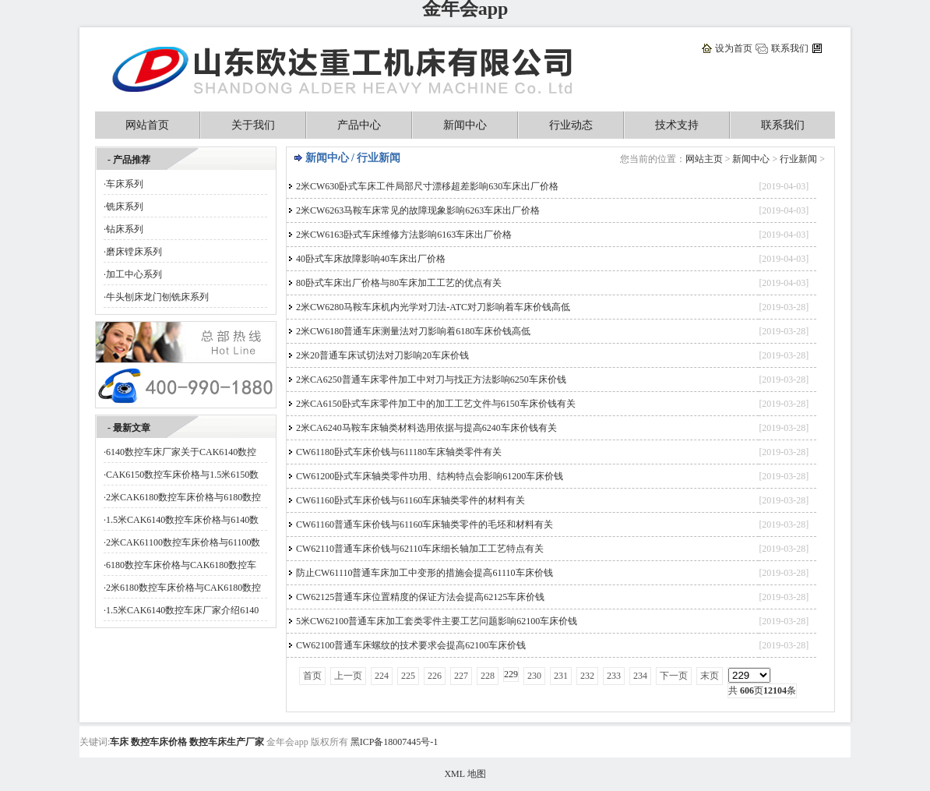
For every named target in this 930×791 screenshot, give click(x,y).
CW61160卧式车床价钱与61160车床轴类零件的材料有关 (410, 500)
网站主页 (704, 159)
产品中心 (359, 125)
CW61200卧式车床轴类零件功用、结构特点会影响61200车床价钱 (429, 476)
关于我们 (253, 125)
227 (461, 675)
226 (435, 675)
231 (561, 675)
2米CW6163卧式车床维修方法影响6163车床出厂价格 (404, 234)
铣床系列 (124, 206)
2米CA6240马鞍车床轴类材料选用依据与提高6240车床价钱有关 (426, 427)
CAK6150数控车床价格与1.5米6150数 (182, 474)
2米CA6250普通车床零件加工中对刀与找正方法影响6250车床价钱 (431, 379)
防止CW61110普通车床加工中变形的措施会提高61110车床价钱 (424, 572)
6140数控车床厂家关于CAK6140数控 (181, 452)
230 (534, 675)
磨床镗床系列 (134, 251)
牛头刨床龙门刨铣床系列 (157, 296)
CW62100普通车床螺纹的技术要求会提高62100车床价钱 (411, 645)
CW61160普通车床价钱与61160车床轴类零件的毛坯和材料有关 (424, 524)
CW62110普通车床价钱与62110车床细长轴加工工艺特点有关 (420, 548)
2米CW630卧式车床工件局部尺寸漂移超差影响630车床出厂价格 (427, 186)
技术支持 (677, 125)
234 (640, 675)
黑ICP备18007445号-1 (395, 741)
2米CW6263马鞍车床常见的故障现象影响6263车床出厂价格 (418, 210)
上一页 (348, 675)
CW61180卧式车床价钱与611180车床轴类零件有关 (399, 452)
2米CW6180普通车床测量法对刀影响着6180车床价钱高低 (413, 331)
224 (382, 675)
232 (587, 675)
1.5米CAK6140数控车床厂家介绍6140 (182, 610)
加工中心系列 (134, 274)
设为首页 (733, 48)
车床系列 (124, 183)
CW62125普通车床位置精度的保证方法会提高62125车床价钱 (420, 596)
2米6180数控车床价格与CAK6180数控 (183, 587)
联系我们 (789, 48)
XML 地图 (464, 773)
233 (614, 675)
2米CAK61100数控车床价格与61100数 (183, 542)
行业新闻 (798, 159)
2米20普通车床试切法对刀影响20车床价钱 (382, 355)
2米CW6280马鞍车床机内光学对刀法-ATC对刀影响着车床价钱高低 (433, 307)
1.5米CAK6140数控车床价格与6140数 (182, 519)
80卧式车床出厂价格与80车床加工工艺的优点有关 (399, 282)
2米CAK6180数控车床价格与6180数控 (183, 497)
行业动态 (571, 125)
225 (408, 675)
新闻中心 (465, 125)
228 (488, 675)
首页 (312, 675)
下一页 (674, 675)
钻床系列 (124, 229)
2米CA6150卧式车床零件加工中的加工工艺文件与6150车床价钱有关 (436, 403)
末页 (709, 675)
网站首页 (147, 125)
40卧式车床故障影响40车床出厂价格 (371, 258)
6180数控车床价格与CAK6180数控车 (181, 565)
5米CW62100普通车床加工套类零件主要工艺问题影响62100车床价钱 (436, 621)
